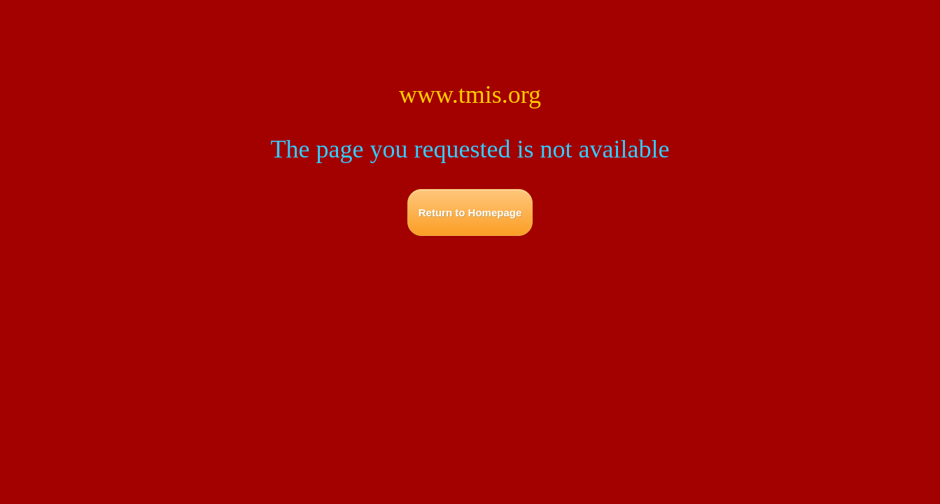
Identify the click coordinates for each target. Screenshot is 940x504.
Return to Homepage (470, 212)
